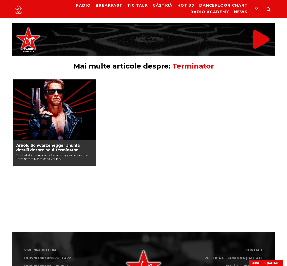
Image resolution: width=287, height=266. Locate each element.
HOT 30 (185, 5)
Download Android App (47, 258)
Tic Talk (137, 5)
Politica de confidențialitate (234, 258)
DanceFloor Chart (223, 5)
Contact (254, 250)
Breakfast (109, 5)
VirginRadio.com (40, 250)
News (241, 12)
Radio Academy (210, 12)
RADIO (83, 5)
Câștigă (163, 5)
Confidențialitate (266, 263)
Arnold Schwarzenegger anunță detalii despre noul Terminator (48, 147)
